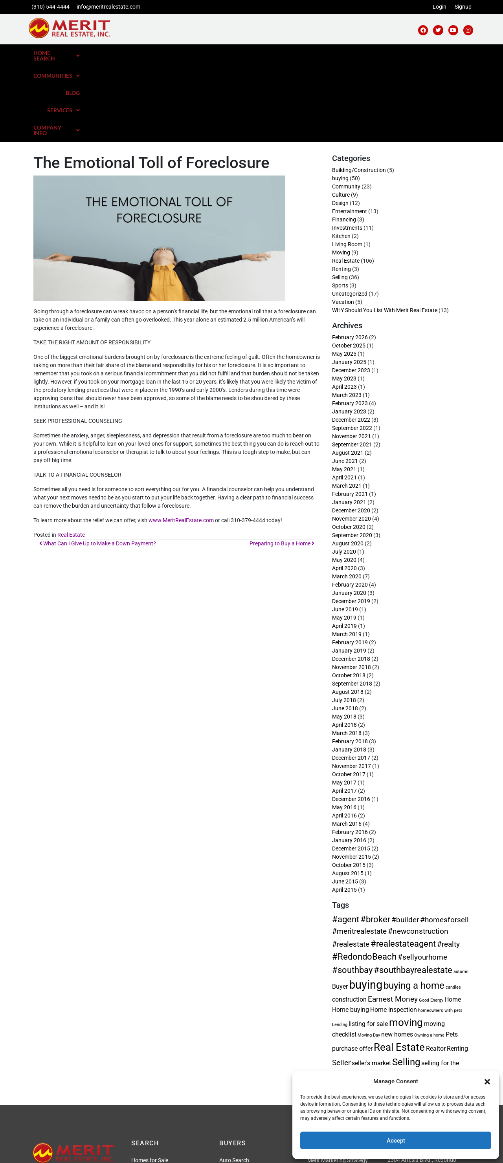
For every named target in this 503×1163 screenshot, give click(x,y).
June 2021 (345, 381)
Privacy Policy (207, 1152)
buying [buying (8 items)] (365, 904)
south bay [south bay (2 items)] (381, 996)
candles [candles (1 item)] (453, 907)
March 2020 (347, 496)
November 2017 (351, 686)
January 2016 (349, 760)
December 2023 (351, 290)
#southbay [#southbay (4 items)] (352, 890)
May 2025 (344, 274)
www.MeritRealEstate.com (181, 440)
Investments (347, 147)
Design (340, 123)
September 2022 (352, 348)
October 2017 (348, 694)
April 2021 (344, 397)
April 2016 (344, 735)
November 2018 (351, 587)
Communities (314, 52)
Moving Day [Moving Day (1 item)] (369, 955)
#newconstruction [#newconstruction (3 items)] (418, 851)
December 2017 (351, 678)
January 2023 (349, 331)
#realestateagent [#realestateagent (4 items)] (403, 863)
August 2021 (347, 372)
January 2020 (349, 513)
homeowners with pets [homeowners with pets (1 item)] (440, 930)
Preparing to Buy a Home (282, 463)
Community (346, 106)
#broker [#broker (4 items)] (375, 839)
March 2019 (347, 554)
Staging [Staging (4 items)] (411, 995)
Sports (340, 205)
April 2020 (344, 488)
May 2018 (344, 636)
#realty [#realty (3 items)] (448, 864)
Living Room (347, 164)
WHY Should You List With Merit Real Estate (384, 230)
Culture (341, 115)
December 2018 (351, 579)
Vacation (343, 222)
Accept (396, 1140)
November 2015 (351, 777)
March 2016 (347, 744)
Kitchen (341, 156)
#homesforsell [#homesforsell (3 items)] (444, 839)
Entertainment (349, 131)
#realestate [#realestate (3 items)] (350, 864)
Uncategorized (349, 213)
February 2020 (350, 504)
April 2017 (344, 711)
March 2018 (347, 653)
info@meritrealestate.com (108, 7)
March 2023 (347, 315)
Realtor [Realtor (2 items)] (436, 968)
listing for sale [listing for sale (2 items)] (368, 943)
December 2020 (351, 430)
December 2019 (351, 521)
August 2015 (347, 793)
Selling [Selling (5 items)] (406, 981)
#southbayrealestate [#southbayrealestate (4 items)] (413, 890)
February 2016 (350, 752)
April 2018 (344, 645)
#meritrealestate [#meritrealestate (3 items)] (359, 851)
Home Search (255, 52)
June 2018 (345, 628)
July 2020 (344, 471)
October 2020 (348, 447)
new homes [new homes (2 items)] (397, 954)
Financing (344, 139)
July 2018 (344, 620)
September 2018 (352, 603)
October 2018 (348, 595)
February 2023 (350, 323)
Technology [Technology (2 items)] (442, 996)
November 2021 (351, 356)
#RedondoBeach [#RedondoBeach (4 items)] (364, 876)
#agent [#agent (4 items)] (345, 839)
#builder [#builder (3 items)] (405, 839)
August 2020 (347, 463)
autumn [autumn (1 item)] (460, 891)
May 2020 (344, 480)
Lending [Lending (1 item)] (339, 944)
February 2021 (350, 414)
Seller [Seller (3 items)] (341, 982)
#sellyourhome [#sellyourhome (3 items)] (422, 876)
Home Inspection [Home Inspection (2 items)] (393, 929)
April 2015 (344, 809)
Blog (356, 52)
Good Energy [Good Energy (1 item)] (431, 920)
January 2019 (349, 570)
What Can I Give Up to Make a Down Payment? (97, 463)
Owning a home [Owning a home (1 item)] (429, 955)
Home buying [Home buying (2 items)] (350, 929)
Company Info (445, 52)
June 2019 (345, 529)
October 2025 (348, 265)
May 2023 (344, 298)
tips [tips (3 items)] (338, 1007)
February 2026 (350, 257)
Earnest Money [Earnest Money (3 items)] (393, 918)
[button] (487, 1081)
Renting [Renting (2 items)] (457, 968)
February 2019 (350, 562)
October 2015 (348, 785)
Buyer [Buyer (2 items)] (340, 906)
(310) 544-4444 (50, 7)
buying (340, 98)
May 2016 (344, 727)
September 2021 (352, 364)
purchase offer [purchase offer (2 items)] (352, 968)
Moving (341, 172)
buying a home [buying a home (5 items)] (414, 905)
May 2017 (344, 702)
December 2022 (351, 339)
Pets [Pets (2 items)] (452, 954)
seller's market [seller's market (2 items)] (371, 983)
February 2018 (350, 661)
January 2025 (349, 282)
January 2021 (349, 422)
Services (391, 52)
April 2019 (344, 546)
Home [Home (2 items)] (452, 919)
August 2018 (347, 612)
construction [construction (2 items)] (349, 919)
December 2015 (351, 768)
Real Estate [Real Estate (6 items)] (399, 967)
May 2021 (344, 389)
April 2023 (344, 307)
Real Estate (71, 455)
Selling (340, 197)
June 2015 (345, 801)
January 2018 (349, 669)
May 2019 (344, 537)
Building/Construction (359, 90)
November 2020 (351, 438)
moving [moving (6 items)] (406, 942)
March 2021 (347, 405)
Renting (341, 189)
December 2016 (351, 719)
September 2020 (352, 455)
